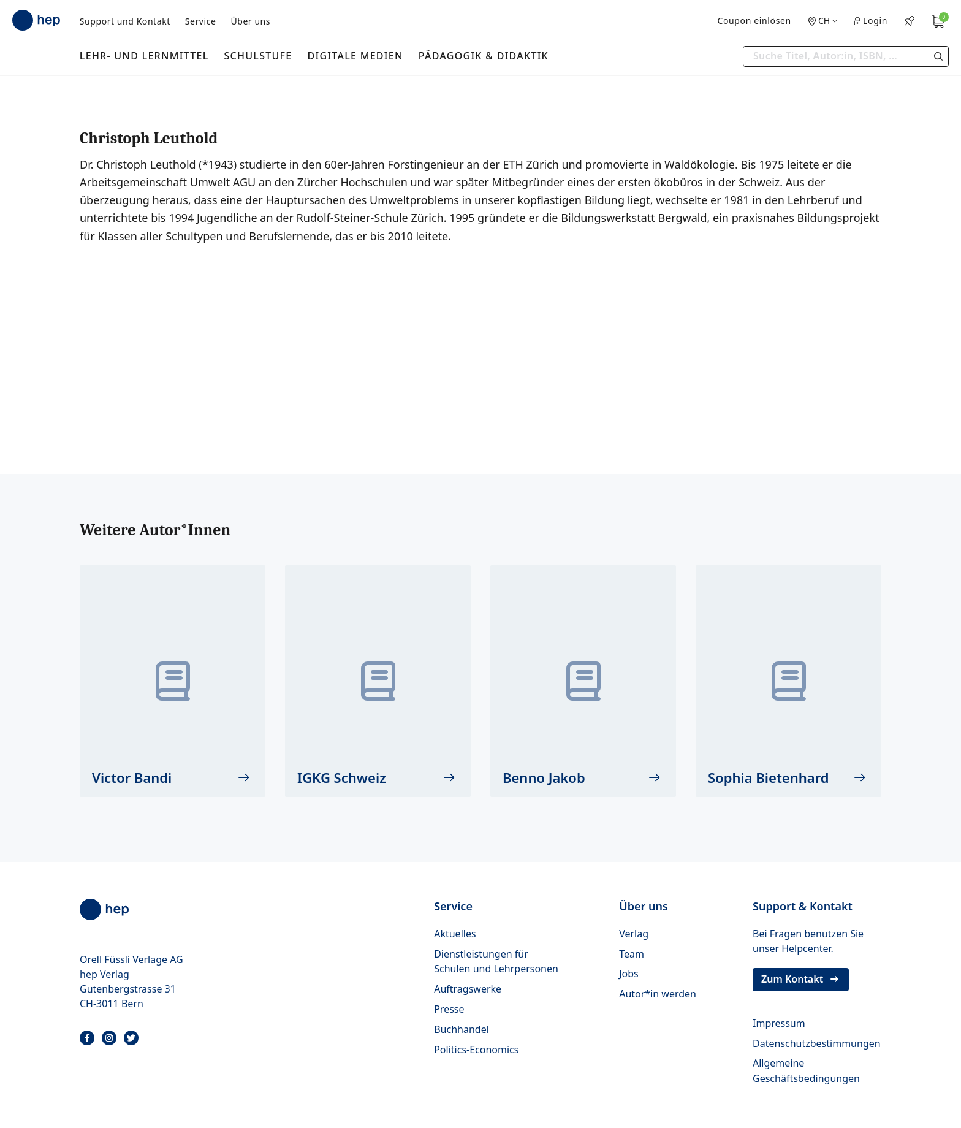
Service (200, 21)
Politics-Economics (476, 1049)
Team (631, 954)
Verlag (633, 933)
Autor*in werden (657, 993)
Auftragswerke (467, 989)
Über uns (250, 21)
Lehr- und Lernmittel (144, 56)
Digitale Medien (355, 56)
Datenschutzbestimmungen (817, 1043)
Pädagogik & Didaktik (484, 56)
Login (870, 20)
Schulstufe (258, 56)
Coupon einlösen (754, 20)
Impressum (779, 1023)
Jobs (629, 973)
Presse (449, 1009)
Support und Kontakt (125, 21)
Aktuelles (455, 933)
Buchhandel (461, 1029)
